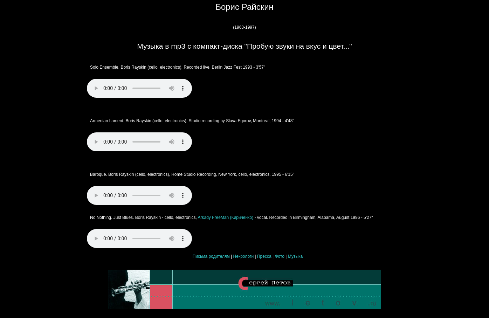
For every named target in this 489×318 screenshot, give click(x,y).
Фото (279, 256)
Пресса (264, 256)
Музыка (295, 256)
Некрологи (243, 256)
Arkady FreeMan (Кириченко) (225, 217)
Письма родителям (211, 256)
